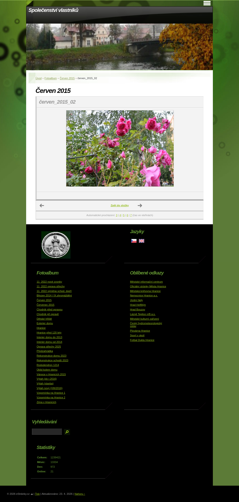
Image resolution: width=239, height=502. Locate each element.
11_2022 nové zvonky (49, 281)
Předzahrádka (45, 351)
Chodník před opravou (50, 309)
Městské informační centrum (146, 281)
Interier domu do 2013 (49, 337)
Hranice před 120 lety (49, 332)
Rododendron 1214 (48, 365)
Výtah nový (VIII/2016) (50, 388)
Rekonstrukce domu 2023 (52, 355)
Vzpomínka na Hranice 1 (51, 392)
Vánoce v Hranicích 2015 (51, 374)
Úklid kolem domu (47, 369)
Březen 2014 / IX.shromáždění (54, 295)
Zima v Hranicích (46, 402)
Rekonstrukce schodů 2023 (52, 360)
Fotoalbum (51, 78)
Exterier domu (45, 323)
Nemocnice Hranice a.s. (144, 295)
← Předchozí (42, 205)
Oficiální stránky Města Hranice (148, 286)
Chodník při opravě (48, 314)
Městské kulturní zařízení (144, 318)
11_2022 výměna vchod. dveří (54, 291)
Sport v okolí (137, 335)
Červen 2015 (67, 78)
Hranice (41, 327)
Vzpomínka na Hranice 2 (51, 397)
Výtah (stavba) (45, 383)
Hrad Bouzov (137, 309)
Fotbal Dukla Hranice (142, 340)
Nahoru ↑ (79, 493)
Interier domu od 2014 (49, 342)
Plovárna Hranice (140, 330)
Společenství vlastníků (53, 10)
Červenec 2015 (45, 304)
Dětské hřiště (44, 318)
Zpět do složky (120, 205)
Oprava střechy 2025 (49, 346)
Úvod (38, 78)
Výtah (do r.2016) (47, 378)
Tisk (37, 493)
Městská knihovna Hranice (145, 291)
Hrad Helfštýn (138, 304)
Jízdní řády (136, 300)
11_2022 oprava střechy (51, 286)
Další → (140, 205)
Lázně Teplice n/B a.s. (142, 314)
